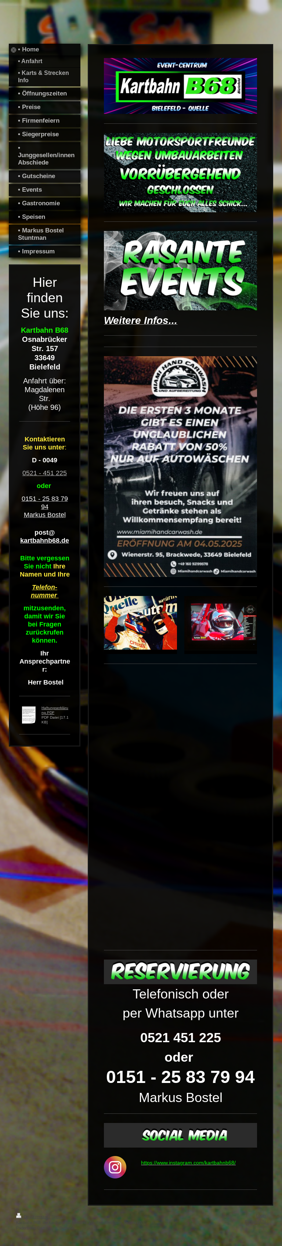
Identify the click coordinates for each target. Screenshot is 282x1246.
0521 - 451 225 (44, 473)
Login (261, 1215)
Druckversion (32, 1216)
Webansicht (255, 1221)
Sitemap (58, 1216)
